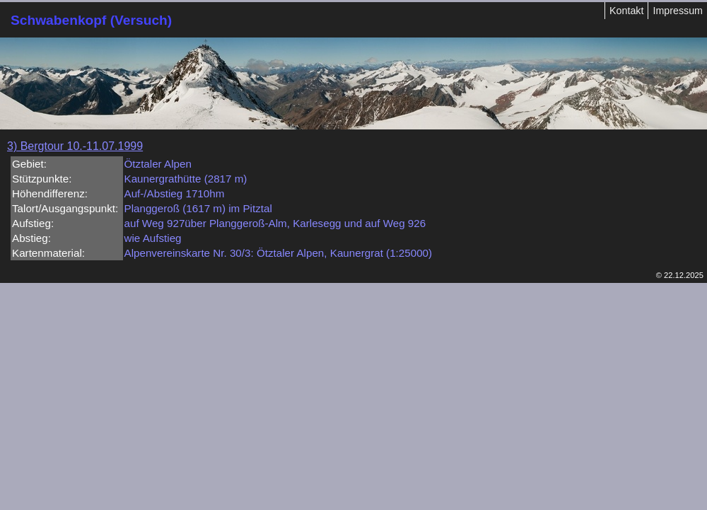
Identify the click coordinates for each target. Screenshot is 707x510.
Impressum (678, 10)
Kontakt (626, 10)
